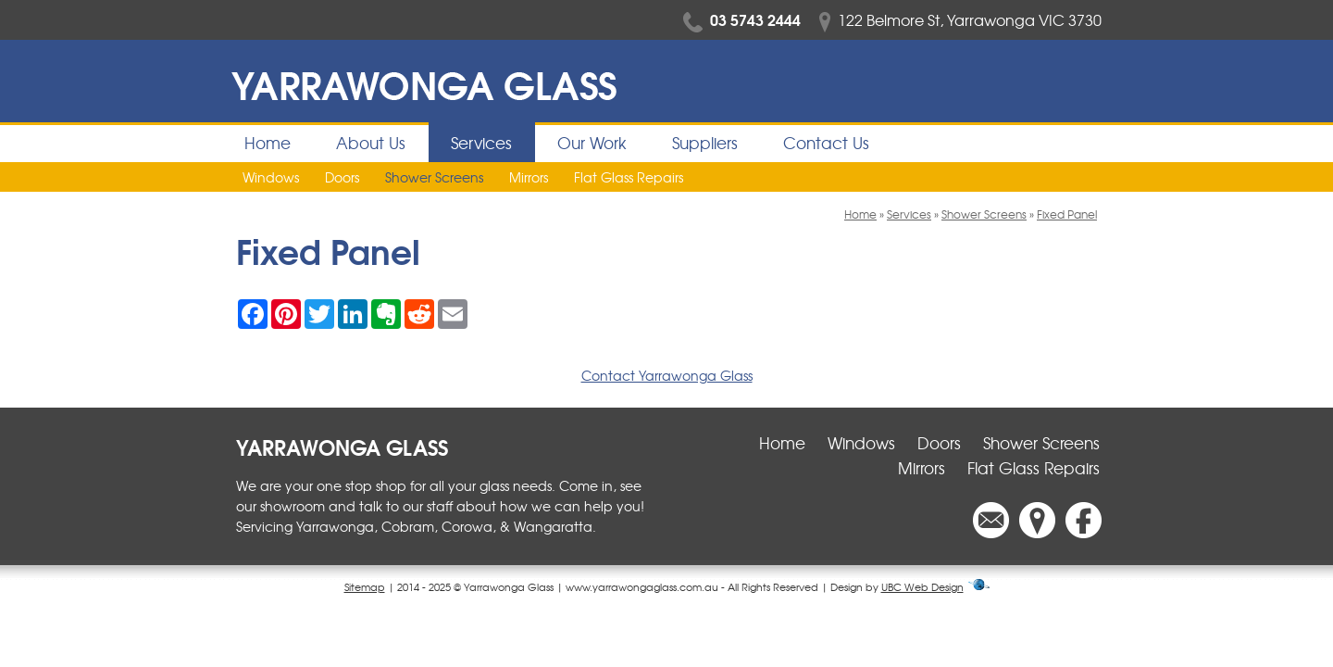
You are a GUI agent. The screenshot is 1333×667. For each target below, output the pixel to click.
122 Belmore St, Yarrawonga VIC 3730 (960, 19)
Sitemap (364, 586)
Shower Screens (434, 177)
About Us (370, 142)
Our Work (592, 142)
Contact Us (826, 142)
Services (481, 142)
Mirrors (528, 177)
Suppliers (705, 142)
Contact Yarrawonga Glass (667, 375)
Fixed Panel (1067, 214)
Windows (271, 177)
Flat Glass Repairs (628, 177)
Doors (342, 177)
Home (267, 142)
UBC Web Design (922, 586)
